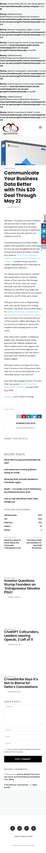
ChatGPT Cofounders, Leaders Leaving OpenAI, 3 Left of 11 (21, 636)
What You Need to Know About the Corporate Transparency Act (12, 544)
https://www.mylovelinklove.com (25, 428)
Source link (9, 409)
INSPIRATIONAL (9, 168)
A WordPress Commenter (16, 785)
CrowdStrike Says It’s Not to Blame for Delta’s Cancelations (21, 683)
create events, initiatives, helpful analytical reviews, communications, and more (22, 258)
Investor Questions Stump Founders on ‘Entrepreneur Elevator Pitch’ (22, 586)
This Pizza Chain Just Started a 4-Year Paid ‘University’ (34, 544)
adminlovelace (14, 207)
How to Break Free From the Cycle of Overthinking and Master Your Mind (22, 777)
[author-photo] (5, 597)
